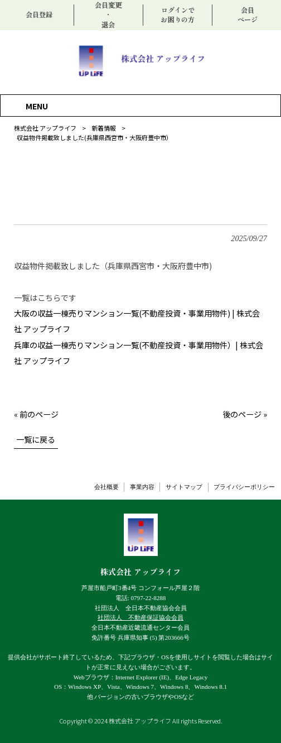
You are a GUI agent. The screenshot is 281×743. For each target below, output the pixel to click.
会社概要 (106, 486)
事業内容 (142, 486)
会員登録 (39, 15)
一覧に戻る (35, 439)
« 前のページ (36, 414)
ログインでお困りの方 (177, 15)
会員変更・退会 (108, 15)
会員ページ (248, 15)
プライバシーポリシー (244, 486)
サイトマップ (184, 486)
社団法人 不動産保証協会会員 (140, 617)
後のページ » (244, 414)
